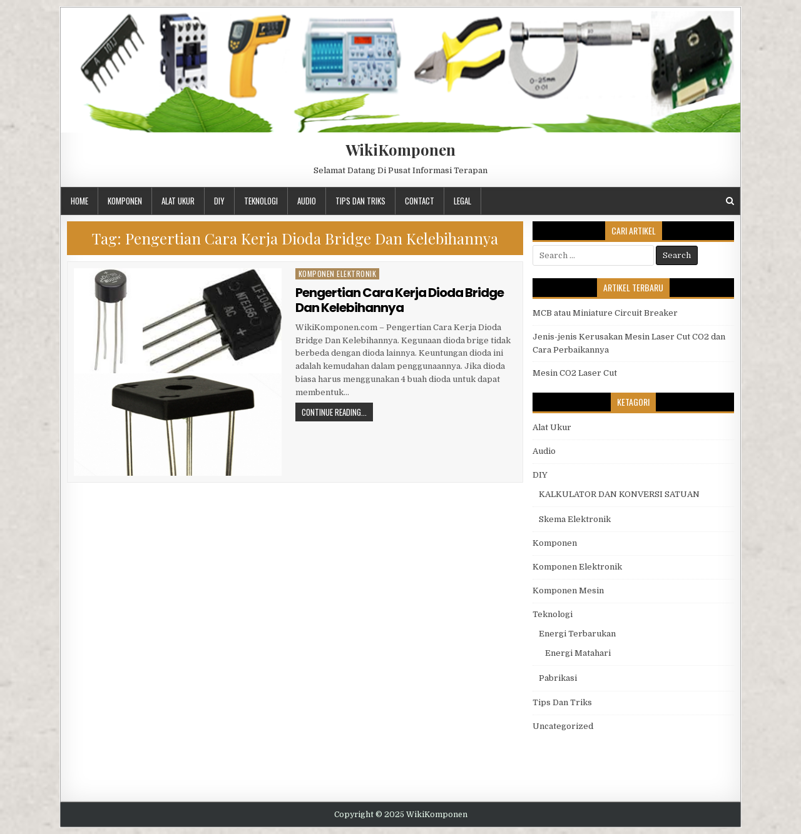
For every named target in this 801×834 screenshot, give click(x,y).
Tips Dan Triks (360, 200)
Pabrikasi (558, 678)
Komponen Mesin (568, 590)
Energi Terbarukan (577, 633)
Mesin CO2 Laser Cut (575, 373)
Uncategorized (563, 726)
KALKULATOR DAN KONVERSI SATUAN (619, 494)
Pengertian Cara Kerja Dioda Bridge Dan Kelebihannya (399, 300)
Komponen (125, 200)
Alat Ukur (178, 200)
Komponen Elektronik (337, 273)
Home (79, 200)
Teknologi (261, 200)
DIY (219, 200)
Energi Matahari (578, 653)
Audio (306, 200)
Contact (419, 200)
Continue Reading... (334, 412)
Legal (462, 200)
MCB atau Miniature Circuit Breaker (605, 313)
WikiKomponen (400, 149)
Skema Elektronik (575, 519)
